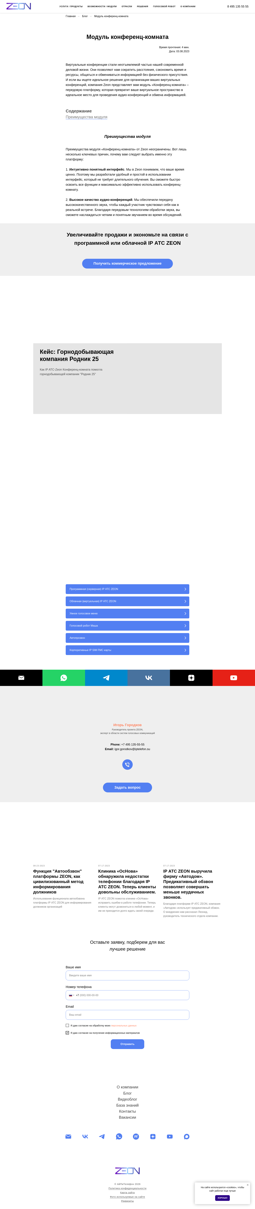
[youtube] (169, 1136)
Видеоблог (127, 1099)
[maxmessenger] (186, 1136)
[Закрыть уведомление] (247, 1185)
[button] (127, 264)
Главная (71, 16)
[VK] (149, 678)
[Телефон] (127, 764)
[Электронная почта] (68, 1136)
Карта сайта (127, 1192)
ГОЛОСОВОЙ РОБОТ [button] (164, 6)
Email (70, 1006)
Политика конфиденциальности (127, 1188)
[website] (136, 1136)
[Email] (21, 678)
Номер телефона (79, 987)
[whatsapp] (119, 1136)
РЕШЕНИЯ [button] (142, 6)
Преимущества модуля (86, 117)
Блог (85, 16)
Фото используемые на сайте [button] (127, 1196)
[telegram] (102, 1136)
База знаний (127, 1105)
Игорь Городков (127, 725)
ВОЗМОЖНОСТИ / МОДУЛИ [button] (102, 6)
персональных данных (124, 1025)
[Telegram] (106, 678)
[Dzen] (191, 678)
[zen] (153, 1136)
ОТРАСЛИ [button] (127, 6)
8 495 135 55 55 (237, 6)
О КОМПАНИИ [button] (188, 6)
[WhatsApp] (63, 678)
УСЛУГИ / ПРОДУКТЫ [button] (71, 6)
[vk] (85, 1136)
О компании (127, 1087)
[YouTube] (234, 678)
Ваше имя (73, 967)
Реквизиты (127, 1201)
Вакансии (127, 1117)
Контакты (127, 1111)
